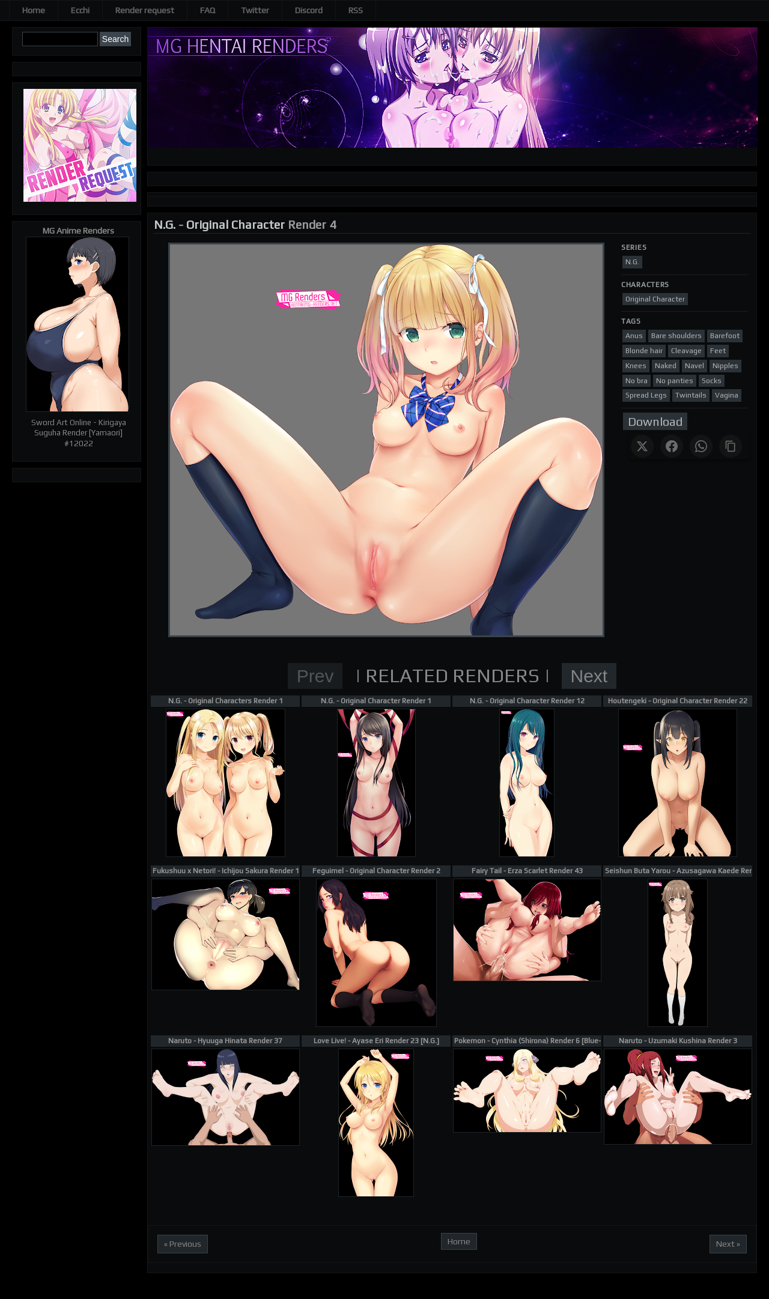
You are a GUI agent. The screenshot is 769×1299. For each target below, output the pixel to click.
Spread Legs (646, 395)
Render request (144, 10)
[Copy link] (730, 446)
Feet (718, 351)
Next (589, 676)
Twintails (691, 395)
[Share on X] (642, 446)
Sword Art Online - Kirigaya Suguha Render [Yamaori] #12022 (78, 433)
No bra (636, 381)
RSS (355, 10)
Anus (634, 336)
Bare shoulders (676, 336)
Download (655, 421)
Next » (728, 1244)
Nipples (725, 366)
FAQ (207, 10)
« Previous (182, 1244)
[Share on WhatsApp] (701, 446)
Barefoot (725, 336)
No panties (674, 381)
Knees (635, 366)
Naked (665, 366)
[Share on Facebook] (671, 446)
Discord (309, 10)
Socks (712, 381)
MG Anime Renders (78, 230)
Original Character (235, 224)
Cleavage (686, 351)
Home (33, 10)
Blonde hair (644, 351)
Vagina (726, 395)
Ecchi (80, 10)
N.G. (164, 224)
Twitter (255, 10)
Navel (694, 366)
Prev (315, 676)
